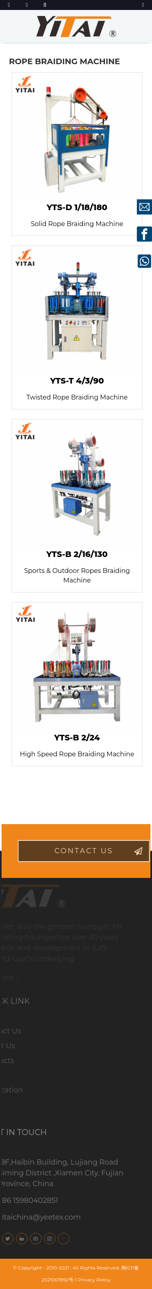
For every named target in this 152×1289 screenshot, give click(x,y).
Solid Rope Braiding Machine (77, 224)
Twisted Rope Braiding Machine (77, 397)
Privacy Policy (94, 1280)
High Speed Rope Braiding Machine (77, 754)
